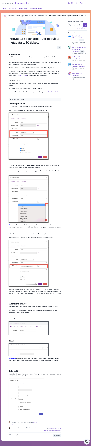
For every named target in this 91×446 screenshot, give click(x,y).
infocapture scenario (50, 430)
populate (58, 430)
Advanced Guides (43, 16)
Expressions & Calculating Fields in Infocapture (79, 40)
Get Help (12, 8)
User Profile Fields (53, 92)
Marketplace (23, 8)
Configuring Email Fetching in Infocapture (79, 67)
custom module (22, 75)
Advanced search (82, 28)
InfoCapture (34, 16)
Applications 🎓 (26, 16)
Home (4, 8)
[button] (72, 3)
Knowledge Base (13, 16)
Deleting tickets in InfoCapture (79, 76)
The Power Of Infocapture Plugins (79, 59)
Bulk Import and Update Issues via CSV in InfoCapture (79, 50)
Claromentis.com (36, 8)
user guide (58, 428)
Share (57, 436)
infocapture (51, 428)
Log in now (84, 3)
